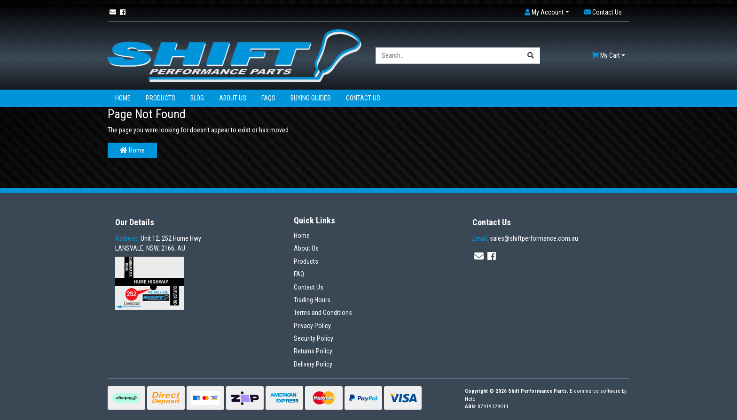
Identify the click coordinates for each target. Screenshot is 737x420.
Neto (470, 399)
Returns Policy (313, 351)
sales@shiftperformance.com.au (525, 238)
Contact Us (363, 98)
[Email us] (113, 12)
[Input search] (449, 55)
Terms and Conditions (323, 312)
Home (123, 98)
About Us (232, 98)
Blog (197, 98)
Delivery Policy (313, 364)
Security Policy (313, 338)
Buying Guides (310, 98)
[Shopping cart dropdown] (608, 56)
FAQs (268, 98)
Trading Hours (312, 300)
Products (160, 98)
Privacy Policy (312, 325)
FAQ (299, 274)
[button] (547, 12)
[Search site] (531, 55)
